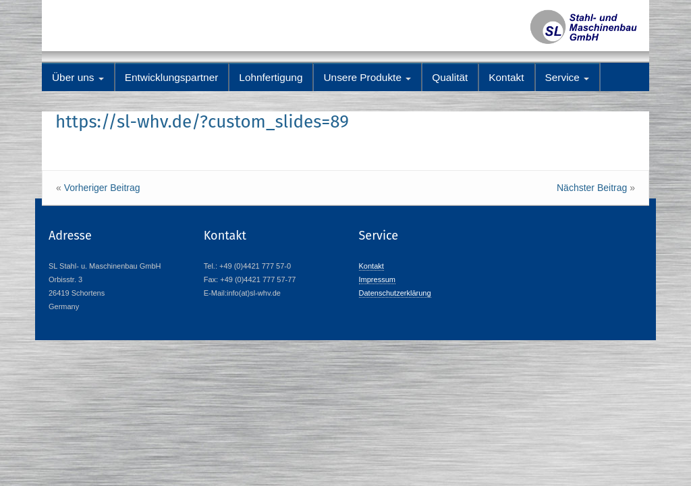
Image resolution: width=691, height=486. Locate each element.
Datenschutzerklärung (395, 293)
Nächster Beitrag (592, 187)
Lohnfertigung (270, 77)
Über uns (78, 77)
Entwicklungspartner (172, 77)
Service (567, 77)
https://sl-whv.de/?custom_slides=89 (202, 121)
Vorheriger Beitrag (102, 187)
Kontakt (506, 77)
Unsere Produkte (367, 77)
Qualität (450, 77)
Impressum (377, 279)
